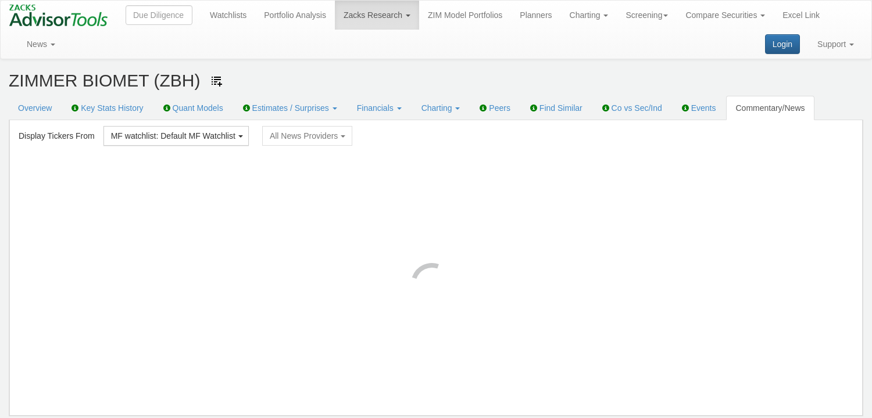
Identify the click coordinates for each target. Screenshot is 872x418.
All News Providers (307, 135)
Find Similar (556, 108)
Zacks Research (377, 15)
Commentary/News (770, 108)
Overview (35, 108)
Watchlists (228, 15)
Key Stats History (107, 108)
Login (782, 44)
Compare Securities (725, 15)
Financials (379, 108)
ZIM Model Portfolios (465, 15)
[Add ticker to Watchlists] (217, 81)
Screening (647, 15)
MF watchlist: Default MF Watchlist (177, 135)
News (41, 44)
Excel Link (801, 15)
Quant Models (193, 108)
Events (699, 108)
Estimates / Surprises (290, 108)
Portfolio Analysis (295, 15)
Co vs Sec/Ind (632, 108)
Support (835, 44)
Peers (495, 108)
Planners (536, 15)
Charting (589, 15)
